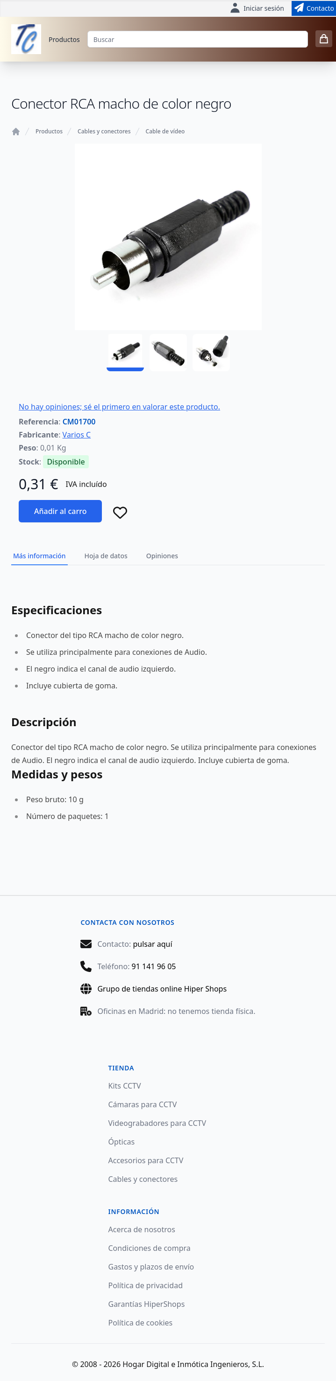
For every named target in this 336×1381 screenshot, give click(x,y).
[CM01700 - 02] (168, 352)
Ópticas (121, 1142)
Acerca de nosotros (141, 1229)
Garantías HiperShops (146, 1304)
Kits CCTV (124, 1086)
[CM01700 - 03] (211, 352)
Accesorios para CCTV (146, 1160)
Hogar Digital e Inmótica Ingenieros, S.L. (193, 1364)
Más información (39, 555)
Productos (64, 39)
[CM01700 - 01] (125, 352)
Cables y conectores (104, 131)
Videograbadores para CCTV (157, 1123)
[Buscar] (197, 39)
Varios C (77, 435)
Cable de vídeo (165, 131)
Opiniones (162, 555)
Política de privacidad (145, 1285)
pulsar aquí (152, 944)
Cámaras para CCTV (142, 1104)
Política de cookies (140, 1323)
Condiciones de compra (149, 1248)
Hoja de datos (106, 555)
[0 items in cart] (323, 38)
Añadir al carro (60, 511)
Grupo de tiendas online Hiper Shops (162, 989)
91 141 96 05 (154, 966)
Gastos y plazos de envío (151, 1267)
